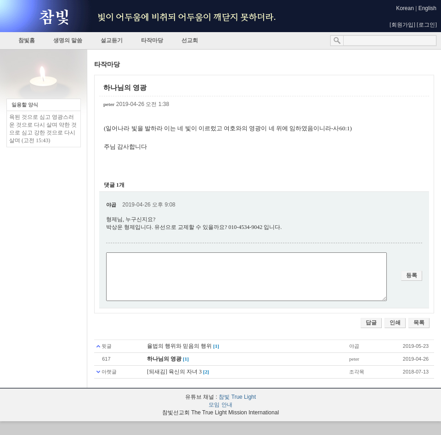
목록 (418, 322)
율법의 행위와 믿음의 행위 (179, 346)
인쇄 (395, 322)
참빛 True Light (237, 397)
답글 (371, 322)
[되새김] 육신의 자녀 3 (174, 371)
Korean (405, 8)
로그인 (426, 25)
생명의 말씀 (67, 40)
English (427, 8)
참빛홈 (26, 40)
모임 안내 (220, 405)
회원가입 (402, 25)
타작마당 (152, 40)
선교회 (189, 40)
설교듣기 (112, 40)
